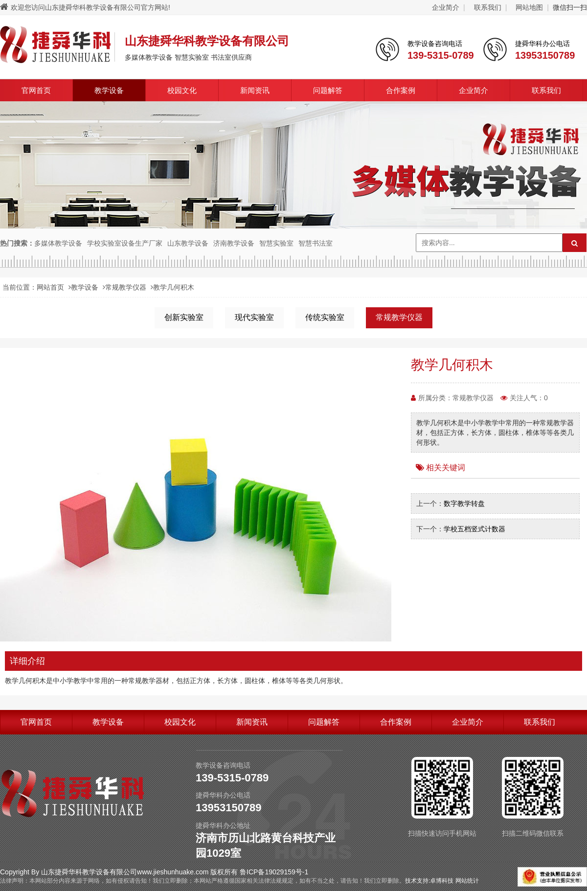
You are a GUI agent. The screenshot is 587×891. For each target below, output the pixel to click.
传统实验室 (324, 317)
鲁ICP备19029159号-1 (274, 872)
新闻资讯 (255, 90)
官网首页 (36, 90)
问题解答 (327, 90)
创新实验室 (183, 317)
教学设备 (109, 90)
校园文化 (182, 90)
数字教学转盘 (464, 503)
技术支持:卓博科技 (429, 880)
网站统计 (467, 880)
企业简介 (445, 7)
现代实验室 (254, 317)
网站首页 (50, 287)
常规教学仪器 (125, 287)
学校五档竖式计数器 (474, 529)
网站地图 (529, 7)
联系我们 (487, 7)
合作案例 (400, 90)
